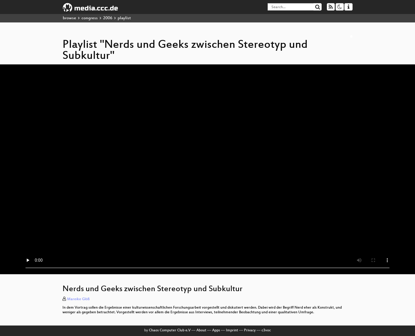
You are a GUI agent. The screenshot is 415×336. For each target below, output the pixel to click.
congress (89, 18)
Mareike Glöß (78, 299)
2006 (107, 18)
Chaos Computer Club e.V (170, 330)
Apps (216, 330)
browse (69, 18)
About (201, 330)
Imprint (232, 330)
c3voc (266, 330)
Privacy (250, 330)
